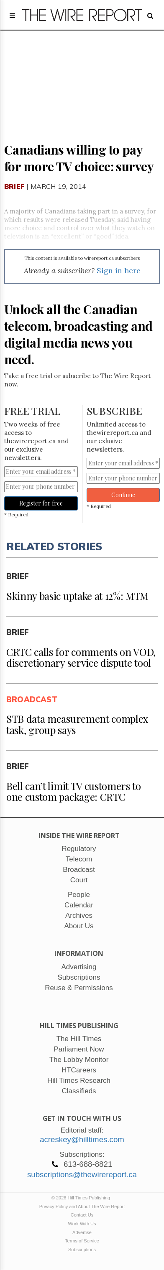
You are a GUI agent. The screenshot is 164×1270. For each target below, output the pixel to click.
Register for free (41, 503)
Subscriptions (82, 1249)
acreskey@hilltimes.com (82, 1139)
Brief (14, 186)
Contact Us (82, 1214)
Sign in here (119, 270)
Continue (123, 495)
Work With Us (82, 1223)
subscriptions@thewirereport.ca (82, 1174)
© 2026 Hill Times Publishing (82, 1197)
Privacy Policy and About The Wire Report (82, 1206)
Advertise (82, 1232)
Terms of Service (82, 1240)
